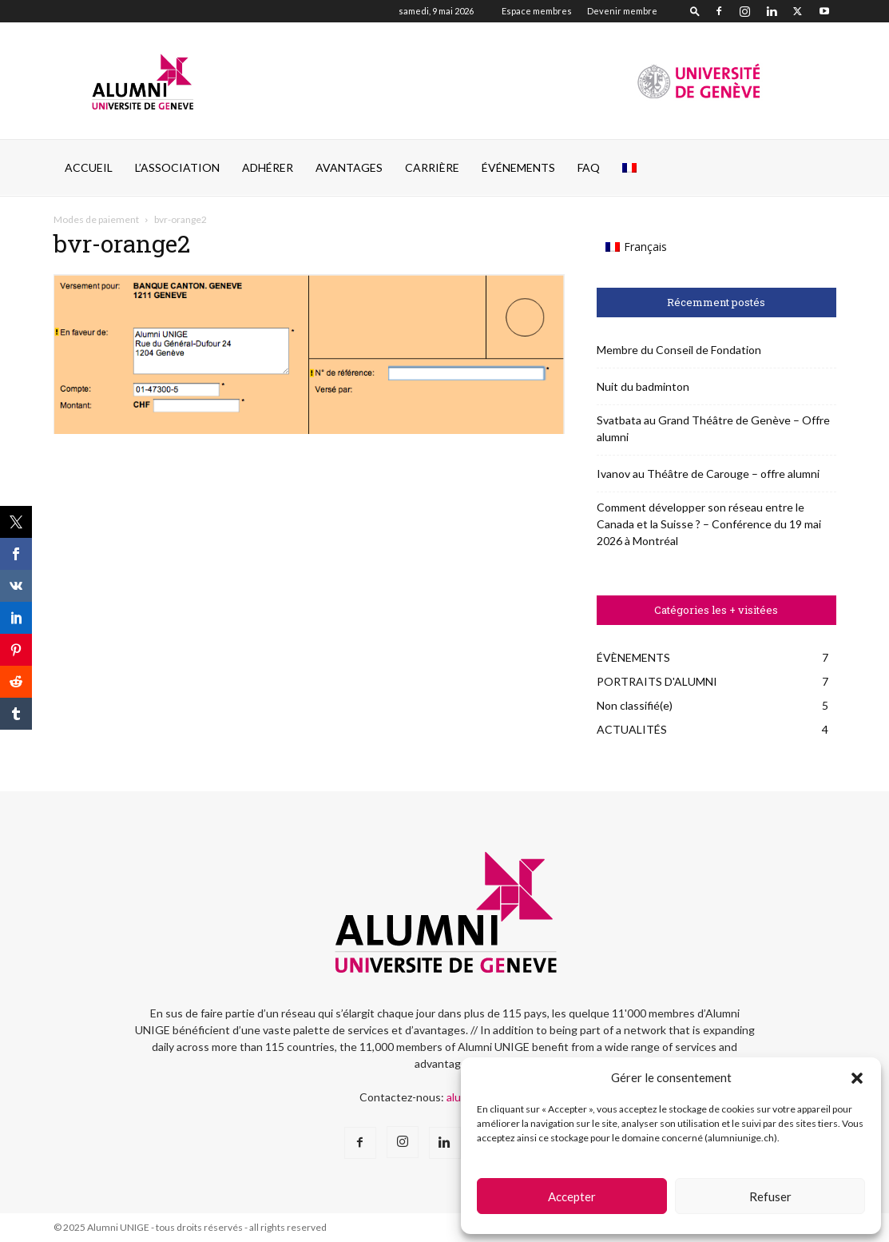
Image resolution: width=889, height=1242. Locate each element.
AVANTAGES (349, 167)
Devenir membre (622, 11)
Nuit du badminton (643, 386)
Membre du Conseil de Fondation (679, 349)
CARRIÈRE (432, 167)
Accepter (572, 1196)
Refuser (770, 1196)
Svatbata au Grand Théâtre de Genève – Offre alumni (713, 428)
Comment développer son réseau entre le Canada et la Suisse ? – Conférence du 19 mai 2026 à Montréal (709, 523)
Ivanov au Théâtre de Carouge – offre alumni (708, 473)
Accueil (89, 167)
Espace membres (537, 11)
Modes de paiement (96, 219)
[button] (857, 1078)
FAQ (588, 167)
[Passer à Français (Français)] (636, 247)
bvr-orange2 (122, 243)
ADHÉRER (267, 167)
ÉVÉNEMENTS (518, 167)
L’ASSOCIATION (177, 167)
